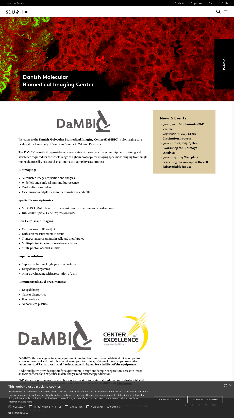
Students (179, 3)
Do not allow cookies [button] (205, 399)
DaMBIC (224, 64)
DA (221, 3)
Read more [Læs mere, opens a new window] (26, 401)
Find (211, 3)
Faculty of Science (15, 3)
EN (226, 3)
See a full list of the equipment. (115, 364)
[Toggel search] (218, 12)
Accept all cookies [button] (169, 399)
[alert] (117, 399)
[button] (10, 407)
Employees (196, 3)
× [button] (230, 385)
